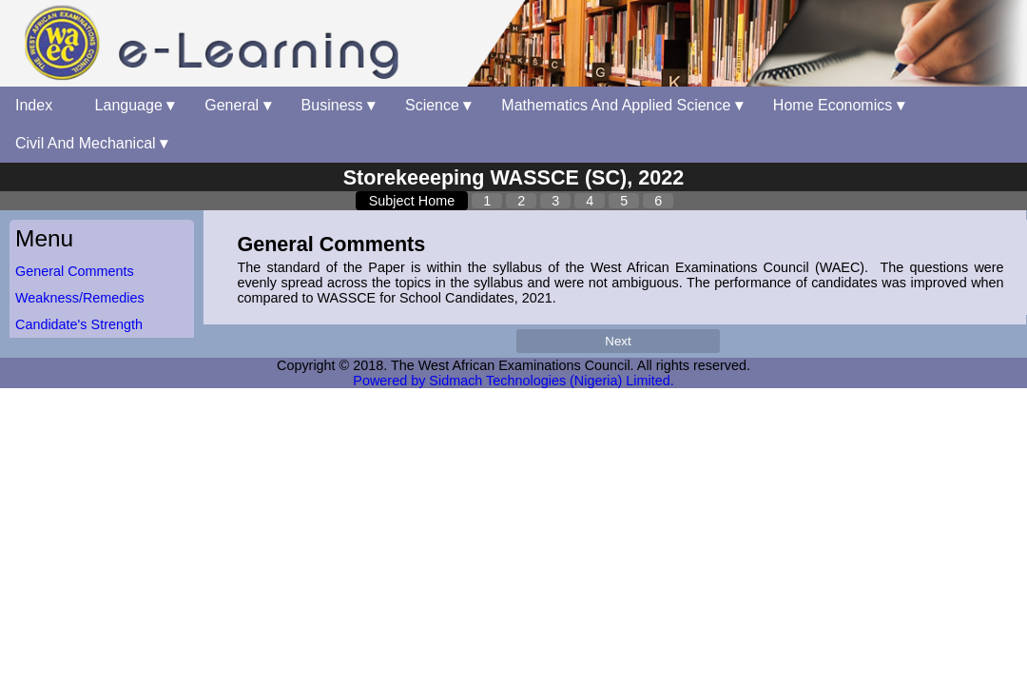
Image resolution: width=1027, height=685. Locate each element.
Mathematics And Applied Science (621, 105)
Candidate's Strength (79, 324)
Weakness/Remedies (80, 297)
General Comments (74, 271)
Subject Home (412, 200)
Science (438, 105)
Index (40, 105)
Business (338, 105)
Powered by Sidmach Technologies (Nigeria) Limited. (513, 380)
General (237, 105)
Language (135, 105)
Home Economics (838, 105)
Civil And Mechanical (91, 143)
